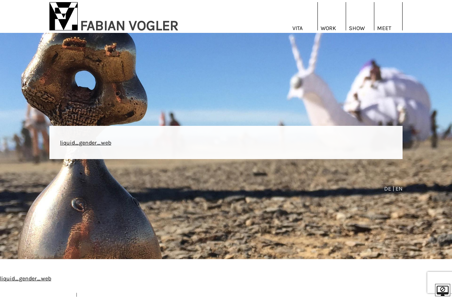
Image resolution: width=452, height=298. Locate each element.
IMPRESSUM (62, 294)
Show (357, 28)
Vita (297, 28)
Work (328, 28)
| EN (398, 188)
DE (388, 188)
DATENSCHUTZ (93, 294)
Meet (384, 28)
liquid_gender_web (85, 142)
